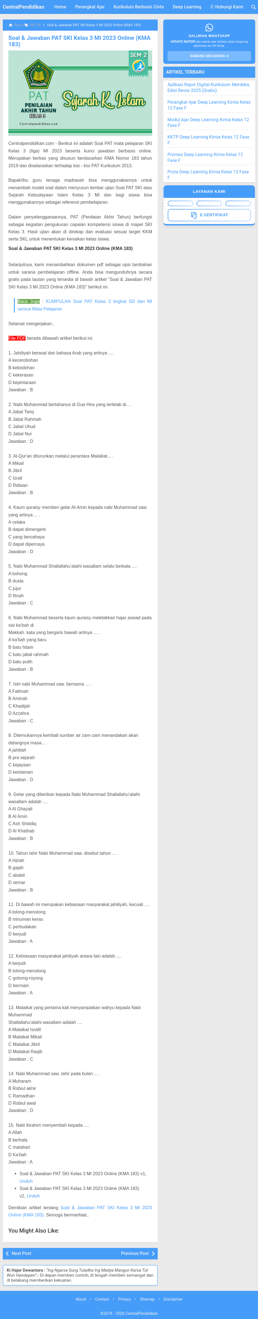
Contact (102, 1298)
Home (60, 6)
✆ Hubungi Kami (226, 6)
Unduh (26, 1180)
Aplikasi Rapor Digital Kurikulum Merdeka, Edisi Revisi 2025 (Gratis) (208, 87)
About (81, 1298)
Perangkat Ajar (90, 6)
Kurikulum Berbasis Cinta (139, 6)
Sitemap (147, 1298)
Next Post (21, 1252)
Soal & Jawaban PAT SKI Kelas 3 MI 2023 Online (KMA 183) (76, 41)
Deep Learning (187, 6)
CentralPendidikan (23, 7)
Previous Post (135, 1252)
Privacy (124, 1298)
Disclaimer (173, 1298)
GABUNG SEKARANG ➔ (209, 56)
